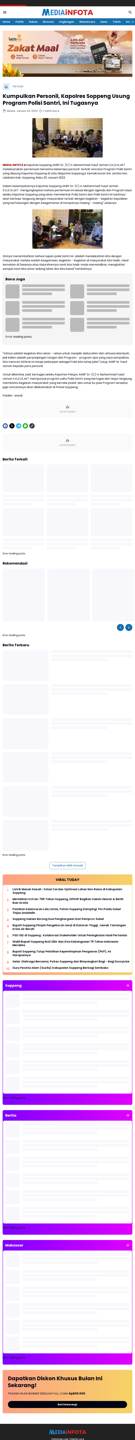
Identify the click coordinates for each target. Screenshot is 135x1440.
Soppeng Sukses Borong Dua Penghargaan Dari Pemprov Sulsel (58, 919)
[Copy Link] (32, 426)
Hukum (33, 22)
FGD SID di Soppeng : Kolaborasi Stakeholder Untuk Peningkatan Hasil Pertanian (69, 935)
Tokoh (117, 22)
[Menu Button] (4, 12)
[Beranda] (6, 86)
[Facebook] (5, 426)
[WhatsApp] (25, 426)
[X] (12, 426)
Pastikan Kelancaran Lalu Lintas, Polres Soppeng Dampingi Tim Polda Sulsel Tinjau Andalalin (66, 911)
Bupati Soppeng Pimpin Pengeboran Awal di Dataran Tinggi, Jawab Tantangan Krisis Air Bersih (69, 927)
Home (6, 22)
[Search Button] (130, 12)
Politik (19, 22)
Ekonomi (48, 22)
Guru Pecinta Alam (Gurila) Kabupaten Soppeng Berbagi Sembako (60, 968)
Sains (103, 22)
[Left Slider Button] (120, 627)
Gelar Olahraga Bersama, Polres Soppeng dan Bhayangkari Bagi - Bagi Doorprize (70, 962)
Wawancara (87, 22)
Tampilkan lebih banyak (67, 865)
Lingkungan (66, 22)
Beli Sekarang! (67, 1404)
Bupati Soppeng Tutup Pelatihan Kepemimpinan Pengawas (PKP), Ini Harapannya (61, 953)
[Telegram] (18, 426)
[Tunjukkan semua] (128, 985)
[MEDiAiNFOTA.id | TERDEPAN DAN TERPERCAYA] (67, 1432)
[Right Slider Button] (131, 21)
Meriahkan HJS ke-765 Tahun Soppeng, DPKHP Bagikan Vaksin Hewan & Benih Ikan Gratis (67, 901)
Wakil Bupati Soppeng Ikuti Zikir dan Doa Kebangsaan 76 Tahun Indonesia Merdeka (65, 943)
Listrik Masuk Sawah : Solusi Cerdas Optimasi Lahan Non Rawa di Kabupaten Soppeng (67, 891)
